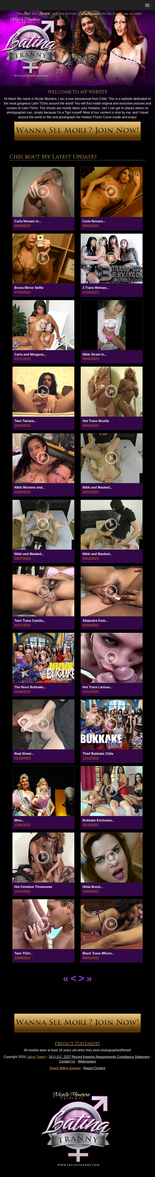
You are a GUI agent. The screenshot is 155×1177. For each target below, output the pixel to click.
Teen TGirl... (23, 953)
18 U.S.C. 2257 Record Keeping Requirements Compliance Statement (99, 1057)
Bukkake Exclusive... (98, 820)
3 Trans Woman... (96, 287)
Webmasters (87, 1061)
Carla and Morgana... (30, 354)
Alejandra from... (95, 620)
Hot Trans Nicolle (96, 421)
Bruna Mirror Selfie (28, 287)
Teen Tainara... (25, 421)
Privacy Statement (77, 1043)
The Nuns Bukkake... (30, 687)
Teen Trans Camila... (29, 620)
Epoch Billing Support (65, 1068)
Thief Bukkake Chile (98, 753)
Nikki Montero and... (29, 487)
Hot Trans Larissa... (97, 687)
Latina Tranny (36, 1057)
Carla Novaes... (94, 221)
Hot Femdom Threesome (33, 887)
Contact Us (67, 1061)
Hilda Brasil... (93, 887)
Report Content (94, 1068)
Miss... (19, 820)
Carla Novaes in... (27, 221)
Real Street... (24, 753)
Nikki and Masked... (97, 487)
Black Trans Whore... (98, 953)
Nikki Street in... (95, 354)
